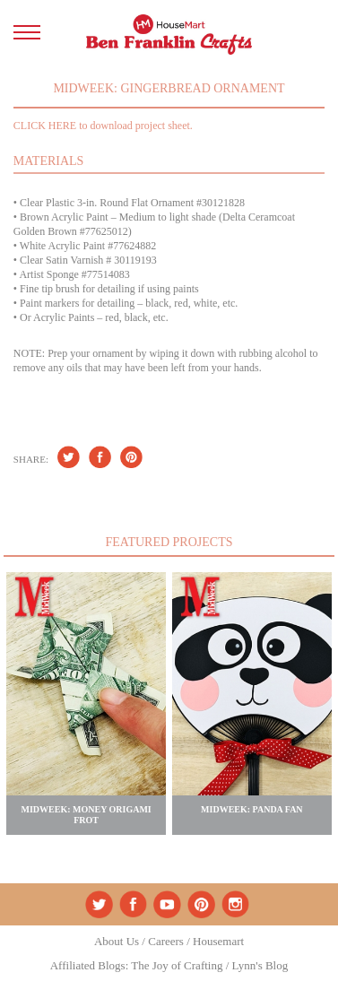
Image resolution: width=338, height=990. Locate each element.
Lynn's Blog (260, 965)
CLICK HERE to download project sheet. (103, 125)
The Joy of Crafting (176, 965)
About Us (116, 941)
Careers (166, 941)
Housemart (218, 941)
